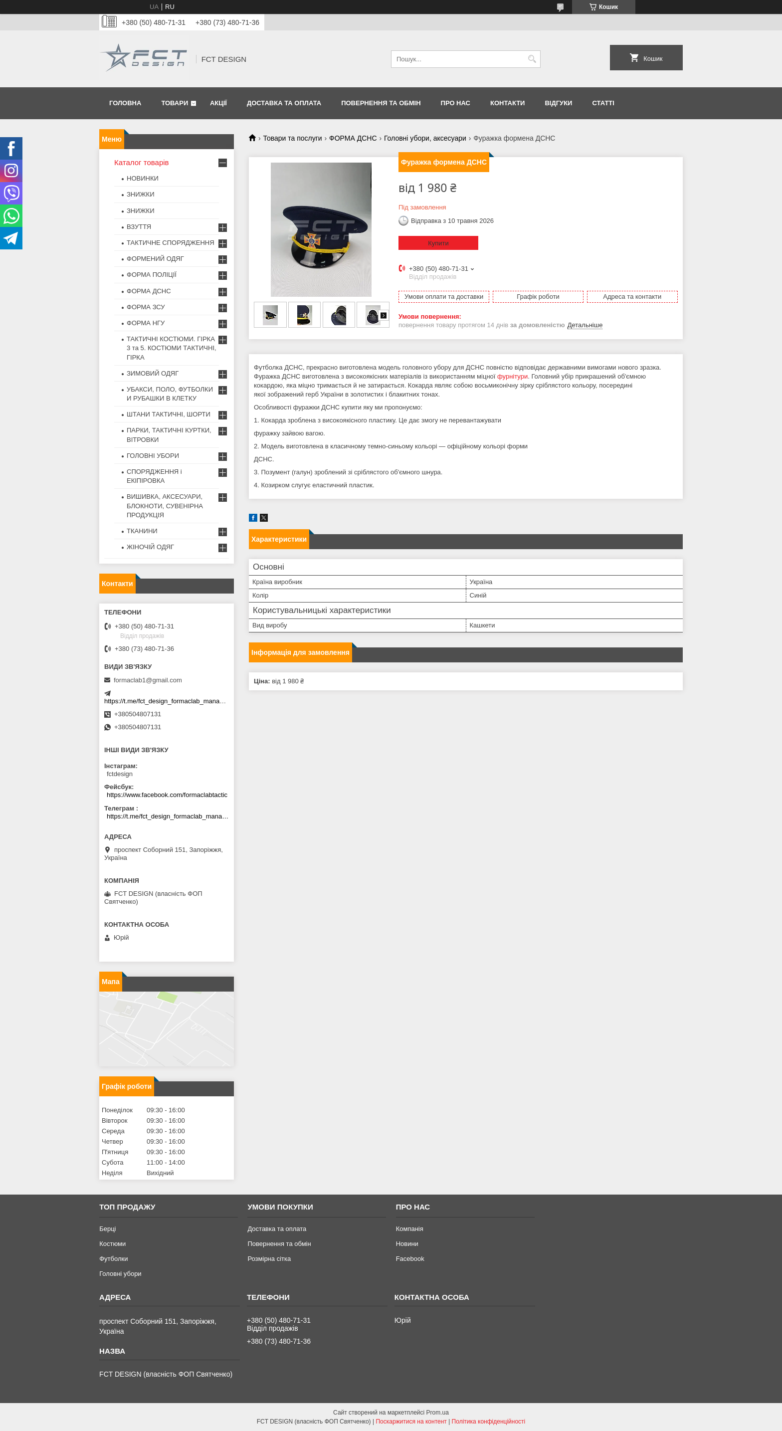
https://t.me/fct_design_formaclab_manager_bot (172, 701)
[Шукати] (532, 59)
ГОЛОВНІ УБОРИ (153, 455)
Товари (174, 103)
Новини (407, 1243)
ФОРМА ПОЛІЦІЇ (152, 274)
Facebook (410, 1258)
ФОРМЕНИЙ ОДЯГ (155, 258)
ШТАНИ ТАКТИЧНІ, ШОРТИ (168, 414)
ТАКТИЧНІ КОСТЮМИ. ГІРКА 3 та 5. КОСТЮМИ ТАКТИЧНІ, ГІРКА (171, 348)
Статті (603, 103)
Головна (125, 103)
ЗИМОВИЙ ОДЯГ (153, 373)
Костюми (112, 1243)
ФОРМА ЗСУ (146, 307)
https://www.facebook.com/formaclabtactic (167, 795)
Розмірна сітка (269, 1258)
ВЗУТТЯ (139, 226)
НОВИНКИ (143, 178)
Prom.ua (437, 1412)
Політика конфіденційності (489, 1421)
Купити (438, 243)
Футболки (113, 1258)
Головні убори (120, 1273)
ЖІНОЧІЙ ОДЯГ (150, 547)
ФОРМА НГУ (146, 323)
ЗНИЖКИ (141, 194)
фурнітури (512, 376)
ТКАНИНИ (142, 531)
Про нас (455, 103)
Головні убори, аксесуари (425, 138)
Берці (107, 1228)
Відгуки (558, 103)
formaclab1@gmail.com (148, 680)
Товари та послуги (292, 138)
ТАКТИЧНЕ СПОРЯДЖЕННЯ (170, 242)
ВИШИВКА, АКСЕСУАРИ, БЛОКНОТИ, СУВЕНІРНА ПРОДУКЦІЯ (165, 505)
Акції (218, 103)
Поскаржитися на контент (411, 1421)
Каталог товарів (141, 162)
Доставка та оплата (284, 103)
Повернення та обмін (380, 103)
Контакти (507, 103)
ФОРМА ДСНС (353, 138)
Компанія (409, 1228)
